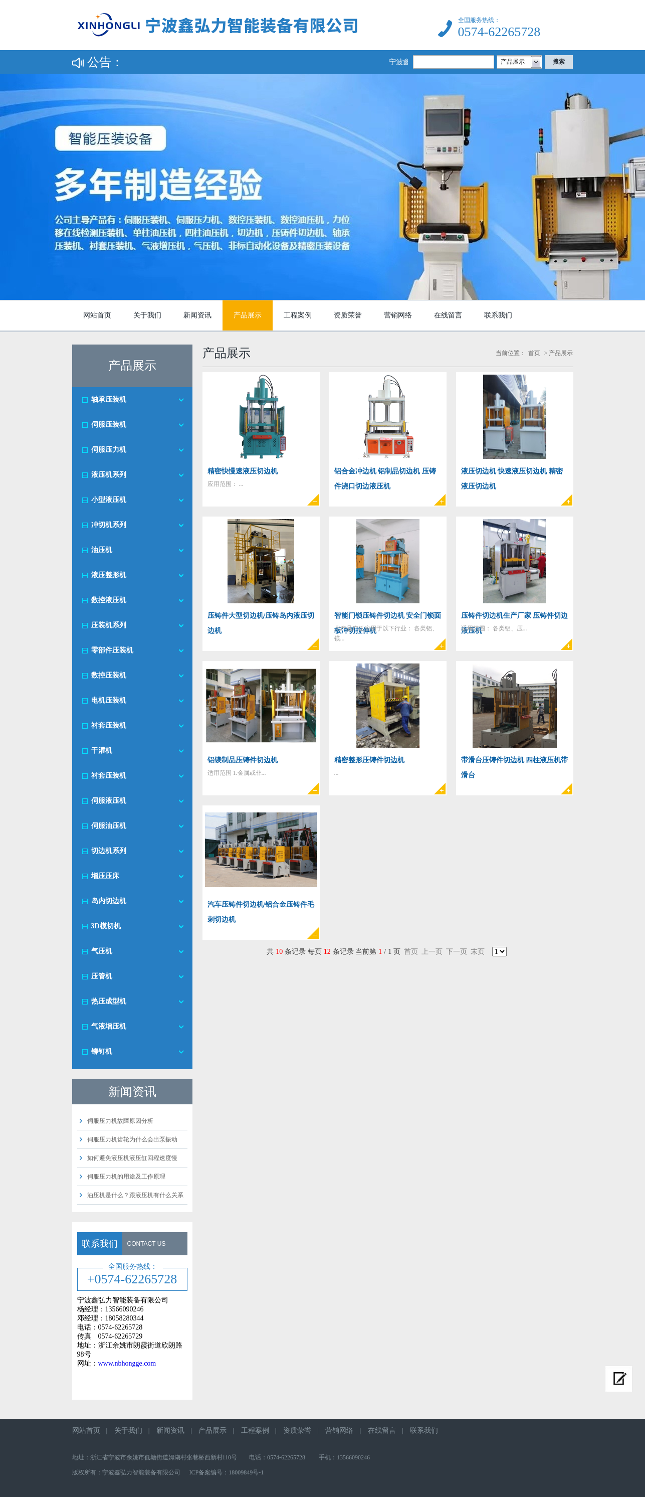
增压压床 (105, 876)
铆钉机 (101, 1051)
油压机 (101, 550)
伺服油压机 (108, 825)
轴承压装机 (108, 399)
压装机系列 (108, 625)
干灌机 (101, 750)
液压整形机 (108, 575)
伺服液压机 (108, 800)
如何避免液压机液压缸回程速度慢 (132, 1157)
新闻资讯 (197, 315)
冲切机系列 (108, 525)
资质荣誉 (348, 315)
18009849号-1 (246, 1472)
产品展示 (248, 315)
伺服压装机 (108, 424)
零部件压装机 (112, 650)
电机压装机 (108, 700)
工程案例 (298, 315)
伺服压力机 (108, 449)
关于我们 (147, 315)
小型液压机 (108, 500)
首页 (534, 353)
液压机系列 (108, 474)
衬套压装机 (108, 725)
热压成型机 (108, 1001)
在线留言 (448, 315)
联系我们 (498, 315)
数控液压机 (108, 600)
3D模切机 (106, 926)
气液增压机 (108, 1026)
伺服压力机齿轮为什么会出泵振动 (132, 1139)
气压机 (101, 951)
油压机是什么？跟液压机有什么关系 (135, 1195)
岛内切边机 (108, 901)
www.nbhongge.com (127, 1363)
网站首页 (97, 315)
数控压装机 (108, 675)
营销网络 (398, 315)
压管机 (101, 976)
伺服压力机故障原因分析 (120, 1120)
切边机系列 (108, 851)
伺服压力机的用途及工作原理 (126, 1176)
